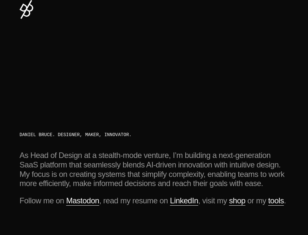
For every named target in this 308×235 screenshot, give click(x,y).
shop (237, 200)
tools (276, 200)
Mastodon (82, 200)
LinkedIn (184, 200)
